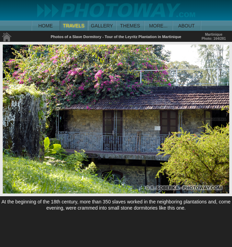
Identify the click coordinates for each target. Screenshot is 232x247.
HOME (45, 25)
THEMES (130, 25)
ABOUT (186, 25)
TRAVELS (74, 25)
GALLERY (102, 25)
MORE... (158, 25)
